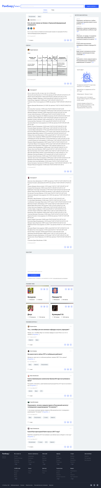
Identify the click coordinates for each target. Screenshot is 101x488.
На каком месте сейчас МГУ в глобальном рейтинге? (45, 354)
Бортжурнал (88, 460)
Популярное (73, 470)
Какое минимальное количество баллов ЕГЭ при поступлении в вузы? (49, 379)
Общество (16, 462)
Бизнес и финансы (33, 453)
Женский (44, 453)
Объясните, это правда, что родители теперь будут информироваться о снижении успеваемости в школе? (86, 37)
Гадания (58, 474)
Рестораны (59, 462)
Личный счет (31, 462)
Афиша (58, 453)
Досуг (30, 314)
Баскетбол (73, 460)
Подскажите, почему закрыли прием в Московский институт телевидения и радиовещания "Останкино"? (87, 61)
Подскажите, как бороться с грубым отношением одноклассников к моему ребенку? (87, 22)
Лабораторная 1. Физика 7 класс (85, 94)
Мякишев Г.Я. (57, 297)
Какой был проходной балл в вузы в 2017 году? (44, 431)
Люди (15, 472)
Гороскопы (59, 468)
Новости (87, 456)
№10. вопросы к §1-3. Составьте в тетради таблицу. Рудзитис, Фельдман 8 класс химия (86, 99)
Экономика (31, 456)
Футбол (72, 456)
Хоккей (72, 458)
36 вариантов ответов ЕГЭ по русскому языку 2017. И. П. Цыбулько (86, 85)
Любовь (44, 460)
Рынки (29, 460)
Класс (29, 468)
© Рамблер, (4, 485)
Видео (72, 468)
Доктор (44, 468)
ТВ (71, 472)
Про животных (74, 476)
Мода (43, 456)
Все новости (17, 453)
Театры (58, 460)
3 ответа (30, 40)
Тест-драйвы (88, 458)
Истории (16, 470)
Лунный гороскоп (60, 476)
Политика (16, 460)
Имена (58, 472)
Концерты (58, 458)
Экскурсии (32, 297)
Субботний (17, 468)
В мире (16, 456)
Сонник (58, 470)
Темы (29, 472)
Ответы (30, 470)
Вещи (15, 474)
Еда (43, 462)
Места (15, 476)
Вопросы (44, 470)
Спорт (72, 453)
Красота (44, 458)
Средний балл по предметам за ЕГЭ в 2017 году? (86, 90)
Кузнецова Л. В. (58, 314)
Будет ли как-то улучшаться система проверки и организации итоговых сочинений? (86, 53)
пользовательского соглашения (60, 278)
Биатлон (72, 462)
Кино (57, 456)
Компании (30, 458)
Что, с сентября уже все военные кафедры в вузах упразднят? (48, 329)
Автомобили (88, 453)
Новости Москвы (18, 458)
